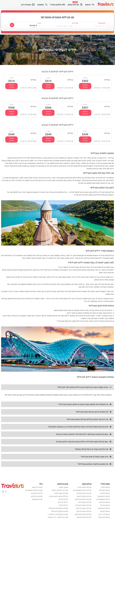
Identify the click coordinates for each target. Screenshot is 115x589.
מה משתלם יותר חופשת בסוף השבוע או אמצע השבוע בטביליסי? (83, 404)
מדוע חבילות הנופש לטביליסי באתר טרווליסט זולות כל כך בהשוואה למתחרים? (78, 426)
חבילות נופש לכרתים (83, 508)
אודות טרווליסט (37, 496)
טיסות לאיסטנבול (103, 496)
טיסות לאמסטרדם (103, 499)
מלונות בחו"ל (57, 4)
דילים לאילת (63, 505)
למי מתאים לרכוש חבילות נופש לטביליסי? (92, 412)
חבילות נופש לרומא (84, 496)
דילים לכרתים (63, 502)
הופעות (42, 4)
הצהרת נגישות (37, 487)
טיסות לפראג (105, 511)
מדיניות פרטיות (37, 493)
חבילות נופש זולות (61, 493)
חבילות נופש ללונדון (83, 493)
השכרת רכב (28, 4)
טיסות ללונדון (105, 493)
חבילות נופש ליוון (84, 502)
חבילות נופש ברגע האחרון (58, 496)
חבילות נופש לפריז (84, 487)
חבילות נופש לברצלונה (83, 499)
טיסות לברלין (105, 505)
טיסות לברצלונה (104, 517)
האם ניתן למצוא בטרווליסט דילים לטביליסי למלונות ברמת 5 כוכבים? (82, 434)
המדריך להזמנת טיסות (60, 490)
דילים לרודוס (63, 499)
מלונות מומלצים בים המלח (58, 508)
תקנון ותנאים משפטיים (34, 490)
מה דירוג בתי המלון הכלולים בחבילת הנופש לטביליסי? (87, 419)
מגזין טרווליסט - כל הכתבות (58, 517)
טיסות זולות (105, 487)
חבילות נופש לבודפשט (83, 514)
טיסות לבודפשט (104, 508)
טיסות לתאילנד (104, 490)
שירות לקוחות (37, 499)
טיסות (89, 4)
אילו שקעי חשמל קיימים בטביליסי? (94, 456)
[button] (57, 387)
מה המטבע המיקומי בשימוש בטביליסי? (93, 464)
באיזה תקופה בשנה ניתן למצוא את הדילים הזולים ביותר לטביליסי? (82, 387)
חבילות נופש (75, 3)
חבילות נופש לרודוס (84, 511)
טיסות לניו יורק (104, 514)
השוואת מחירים (85, 86)
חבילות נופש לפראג (84, 517)
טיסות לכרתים (104, 502)
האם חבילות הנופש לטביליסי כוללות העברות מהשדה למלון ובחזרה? (82, 441)
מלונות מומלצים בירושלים (58, 514)
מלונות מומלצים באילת (59, 511)
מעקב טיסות (63, 487)
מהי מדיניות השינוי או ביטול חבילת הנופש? (91, 449)
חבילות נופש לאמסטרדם (82, 490)
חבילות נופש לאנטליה (83, 505)
